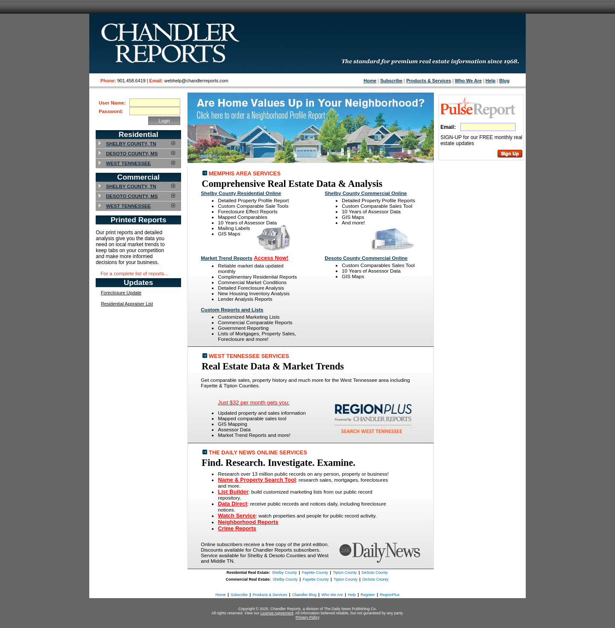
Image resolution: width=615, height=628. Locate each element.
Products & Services (428, 80)
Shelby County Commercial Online (366, 193)
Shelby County (284, 572)
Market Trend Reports (226, 258)
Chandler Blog (304, 595)
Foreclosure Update (121, 292)
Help (490, 80)
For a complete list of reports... (134, 273)
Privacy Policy (307, 617)
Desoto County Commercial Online (366, 258)
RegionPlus (390, 595)
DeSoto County (375, 572)
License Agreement (277, 613)
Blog (504, 80)
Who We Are (468, 80)
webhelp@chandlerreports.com (196, 80)
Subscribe (391, 80)
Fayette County (315, 572)
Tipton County (345, 572)
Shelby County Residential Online (241, 193)
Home (369, 80)
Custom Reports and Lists (232, 309)
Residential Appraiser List (127, 303)
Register (368, 595)
